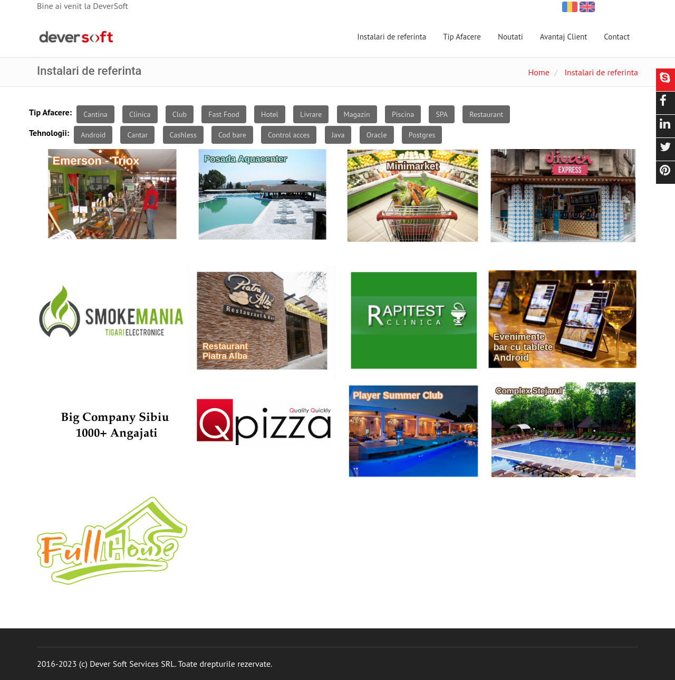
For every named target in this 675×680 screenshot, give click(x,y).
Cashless (183, 135)
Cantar (137, 135)
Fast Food (223, 114)
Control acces (289, 135)
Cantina (95, 114)
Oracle (377, 135)
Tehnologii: (49, 132)
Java (338, 135)
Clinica (140, 114)
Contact (617, 37)
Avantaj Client (563, 37)
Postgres (422, 135)
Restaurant (486, 114)
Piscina (403, 114)
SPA (442, 114)
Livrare (311, 114)
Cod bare (232, 135)
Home (538, 72)
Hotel (269, 114)
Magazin (357, 114)
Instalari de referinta (391, 37)
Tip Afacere (462, 37)
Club (179, 114)
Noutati (510, 37)
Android (93, 135)
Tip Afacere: (50, 112)
